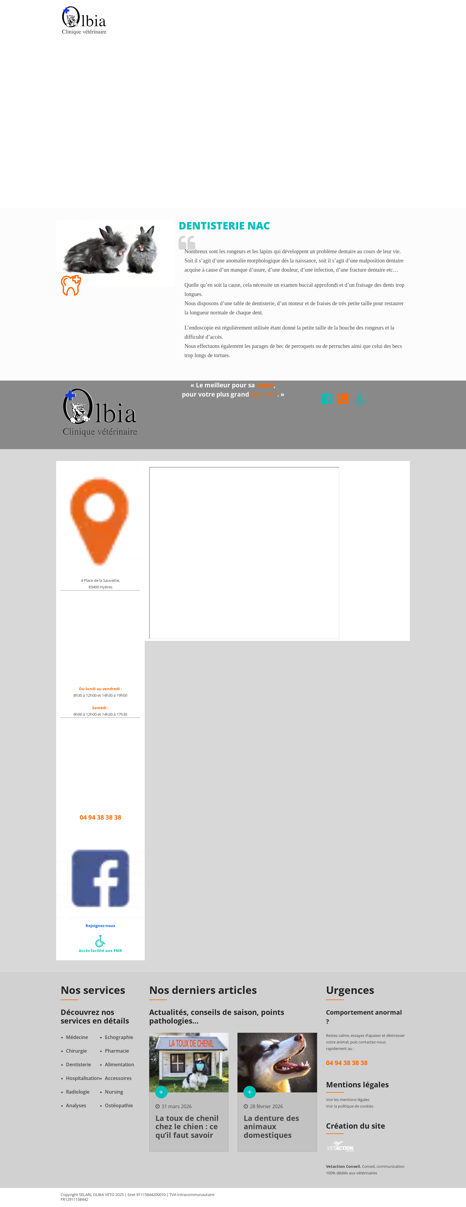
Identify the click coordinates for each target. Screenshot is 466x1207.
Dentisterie (78, 1065)
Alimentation (119, 1065)
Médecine (77, 1038)
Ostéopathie (119, 1106)
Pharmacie (117, 1051)
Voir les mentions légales (347, 1100)
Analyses (76, 1106)
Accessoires (118, 1079)
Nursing (114, 1092)
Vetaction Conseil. (343, 1167)
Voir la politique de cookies (349, 1107)
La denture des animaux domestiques (271, 1127)
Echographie (119, 1038)
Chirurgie (76, 1051)
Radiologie (77, 1092)
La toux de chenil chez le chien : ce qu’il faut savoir (187, 1127)
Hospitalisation (83, 1079)
